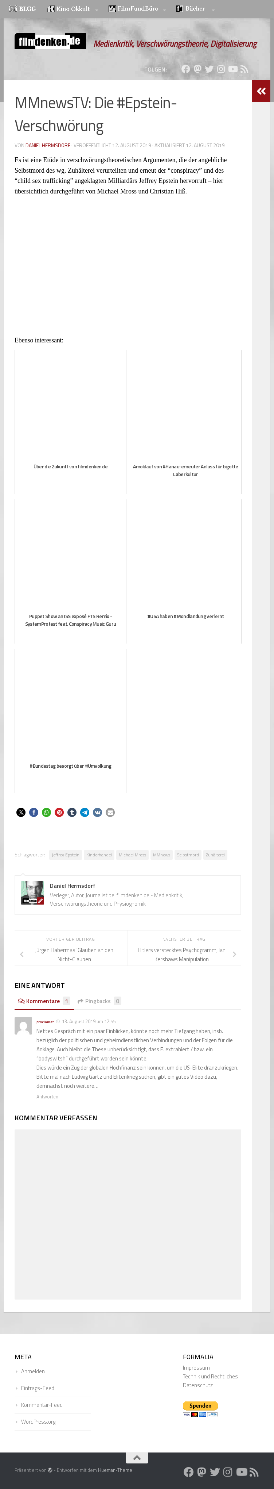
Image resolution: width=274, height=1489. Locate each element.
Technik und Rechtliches (210, 1376)
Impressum (196, 1367)
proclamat (45, 1022)
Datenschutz (198, 1385)
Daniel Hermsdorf (48, 145)
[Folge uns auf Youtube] (232, 69)
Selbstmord (188, 854)
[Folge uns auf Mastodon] (197, 69)
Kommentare (44, 1001)
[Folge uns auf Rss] (244, 69)
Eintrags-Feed (37, 1388)
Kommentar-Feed (42, 1405)
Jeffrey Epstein (65, 854)
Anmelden (33, 1371)
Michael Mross (132, 854)
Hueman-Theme (115, 1470)
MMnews (161, 854)
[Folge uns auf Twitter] (209, 69)
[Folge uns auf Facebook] (185, 69)
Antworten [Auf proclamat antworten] (47, 1096)
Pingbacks (100, 1001)
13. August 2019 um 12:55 (89, 1021)
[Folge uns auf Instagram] (220, 69)
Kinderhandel (99, 854)
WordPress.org (38, 1421)
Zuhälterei (215, 854)
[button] (21, 812)
